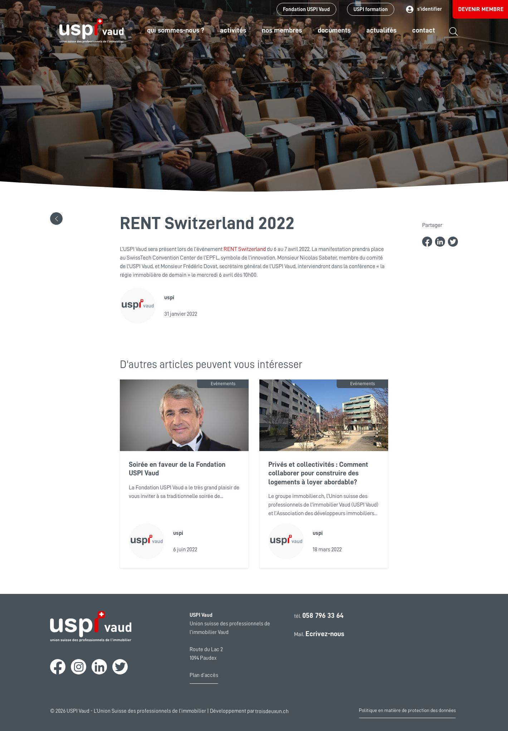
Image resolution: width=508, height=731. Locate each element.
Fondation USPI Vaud (306, 9)
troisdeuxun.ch (279, 711)
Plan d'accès (204, 675)
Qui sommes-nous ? (175, 30)
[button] (56, 218)
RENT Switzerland (245, 249)
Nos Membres (282, 30)
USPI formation (370, 9)
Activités (233, 30)
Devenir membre (481, 9)
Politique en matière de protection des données (407, 710)
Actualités (381, 30)
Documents (334, 30)
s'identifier (423, 9)
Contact (423, 30)
